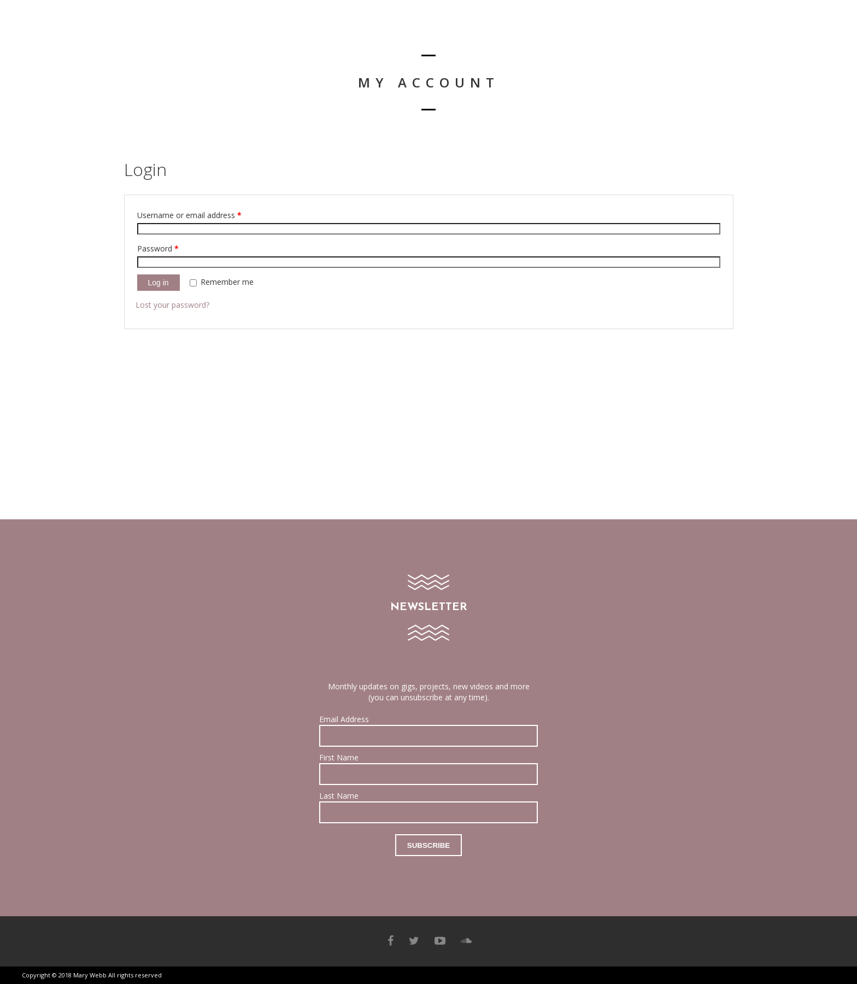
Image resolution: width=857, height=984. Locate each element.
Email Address (344, 719)
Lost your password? (172, 305)
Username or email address (189, 215)
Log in (158, 282)
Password (158, 248)
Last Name (339, 795)
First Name (339, 757)
